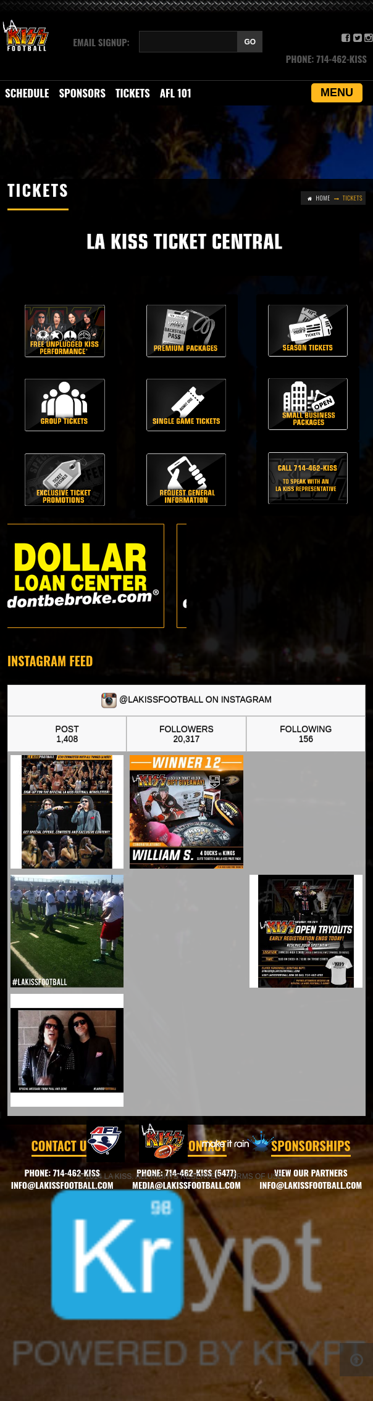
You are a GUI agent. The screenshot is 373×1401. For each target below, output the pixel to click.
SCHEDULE (27, 93)
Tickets (132, 93)
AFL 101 (175, 93)
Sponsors (82, 93)
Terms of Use (255, 1176)
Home (323, 197)
